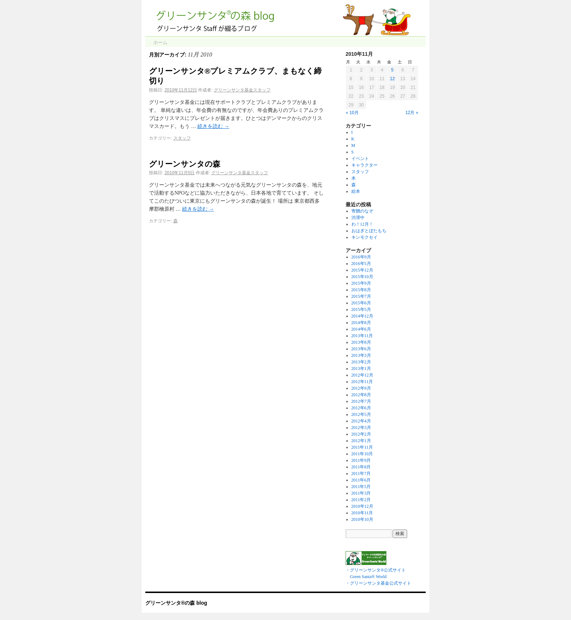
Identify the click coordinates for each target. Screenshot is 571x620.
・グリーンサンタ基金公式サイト (378, 583)
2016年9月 (361, 257)
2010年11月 (362, 512)
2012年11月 (362, 381)
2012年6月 (361, 407)
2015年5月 (361, 309)
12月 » (411, 112)
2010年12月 (362, 506)
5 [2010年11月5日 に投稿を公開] (392, 70)
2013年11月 (362, 335)
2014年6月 (361, 329)
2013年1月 (361, 368)
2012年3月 (361, 427)
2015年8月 (361, 289)
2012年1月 (361, 440)
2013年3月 (361, 355)
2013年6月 (361, 348)
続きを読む (213, 126)
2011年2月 (361, 499)
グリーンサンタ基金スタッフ (242, 90)
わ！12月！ (362, 224)
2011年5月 (361, 486)
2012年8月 (361, 394)
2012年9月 (361, 388)
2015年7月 (361, 296)
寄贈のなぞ (362, 211)
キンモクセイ (364, 237)
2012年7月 (361, 401)
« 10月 (352, 112)
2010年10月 (362, 519)
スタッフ (182, 138)
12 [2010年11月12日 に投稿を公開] (392, 78)
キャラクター (364, 165)
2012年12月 (362, 375)
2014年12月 (362, 316)
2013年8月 (361, 342)
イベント (360, 158)
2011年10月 (362, 453)
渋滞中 (358, 217)
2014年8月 (361, 322)
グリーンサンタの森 (184, 164)
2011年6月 (361, 480)
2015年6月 (361, 302)
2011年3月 (361, 493)
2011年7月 (361, 473)
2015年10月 (362, 276)
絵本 (355, 191)
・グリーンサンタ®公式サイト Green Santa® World (376, 570)
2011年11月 (362, 447)
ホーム (160, 42)
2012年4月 (361, 421)
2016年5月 (361, 263)
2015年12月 (362, 270)
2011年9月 (361, 460)
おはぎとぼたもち (368, 230)
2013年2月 (361, 361)
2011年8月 (361, 466)
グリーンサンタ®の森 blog (176, 603)
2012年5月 (361, 414)
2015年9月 (361, 283)
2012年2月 (361, 434)
